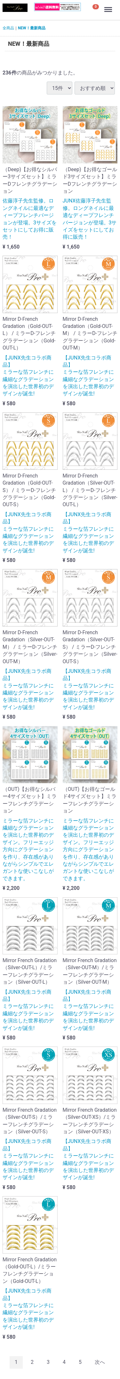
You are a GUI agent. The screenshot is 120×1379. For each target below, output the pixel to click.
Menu (108, 6)
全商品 (8, 28)
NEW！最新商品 (31, 28)
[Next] (100, 1362)
